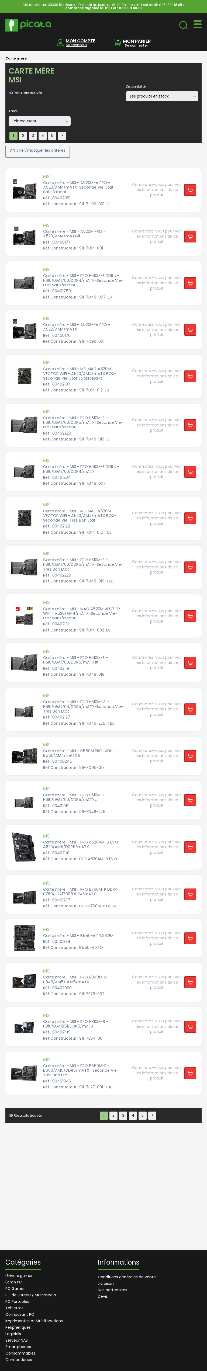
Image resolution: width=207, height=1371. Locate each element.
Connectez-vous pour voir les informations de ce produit (157, 190)
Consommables (20, 1353)
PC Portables (17, 1301)
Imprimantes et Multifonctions (34, 1321)
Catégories (23, 1263)
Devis (103, 1296)
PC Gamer (15, 1288)
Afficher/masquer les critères (37, 150)
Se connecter (76, 45)
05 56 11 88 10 (130, 8)
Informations (118, 1263)
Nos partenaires (112, 1290)
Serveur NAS (16, 1340)
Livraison (106, 1283)
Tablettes (14, 1308)
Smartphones (18, 1346)
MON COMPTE (80, 41)
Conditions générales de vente (127, 1277)
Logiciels (13, 1334)
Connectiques (18, 1359)
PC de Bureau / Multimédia (30, 1295)
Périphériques (18, 1327)
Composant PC (19, 1314)
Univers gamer (19, 1275)
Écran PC (13, 1282)
